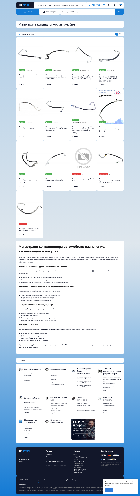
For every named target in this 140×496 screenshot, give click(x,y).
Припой (105, 410)
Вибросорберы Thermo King (57, 408)
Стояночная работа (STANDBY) (31, 378)
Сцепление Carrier (28, 405)
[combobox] (87, 12)
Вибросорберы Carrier (29, 402)
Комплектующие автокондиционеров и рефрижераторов (54, 19)
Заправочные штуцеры (108, 405)
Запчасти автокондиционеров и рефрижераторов (31, 19)
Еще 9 (105, 413)
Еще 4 (26, 437)
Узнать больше (83, 436)
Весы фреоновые (28, 428)
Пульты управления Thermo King (59, 403)
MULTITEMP (27, 380)
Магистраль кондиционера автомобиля (75, 19)
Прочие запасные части (109, 383)
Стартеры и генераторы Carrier (31, 407)
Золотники (106, 408)
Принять (109, 490)
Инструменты (27, 430)
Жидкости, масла (107, 403)
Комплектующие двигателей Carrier (33, 409)
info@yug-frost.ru (78, 465)
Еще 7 (105, 390)
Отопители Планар (81, 408)
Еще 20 (26, 412)
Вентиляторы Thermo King (57, 405)
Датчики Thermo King (56, 410)
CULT (39, 483)
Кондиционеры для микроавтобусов (59, 382)
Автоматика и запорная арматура (111, 377)
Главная (18, 19)
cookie (114, 481)
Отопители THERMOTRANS (83, 405)
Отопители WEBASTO (82, 403)
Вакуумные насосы (28, 426)
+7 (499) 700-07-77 (79, 461)
